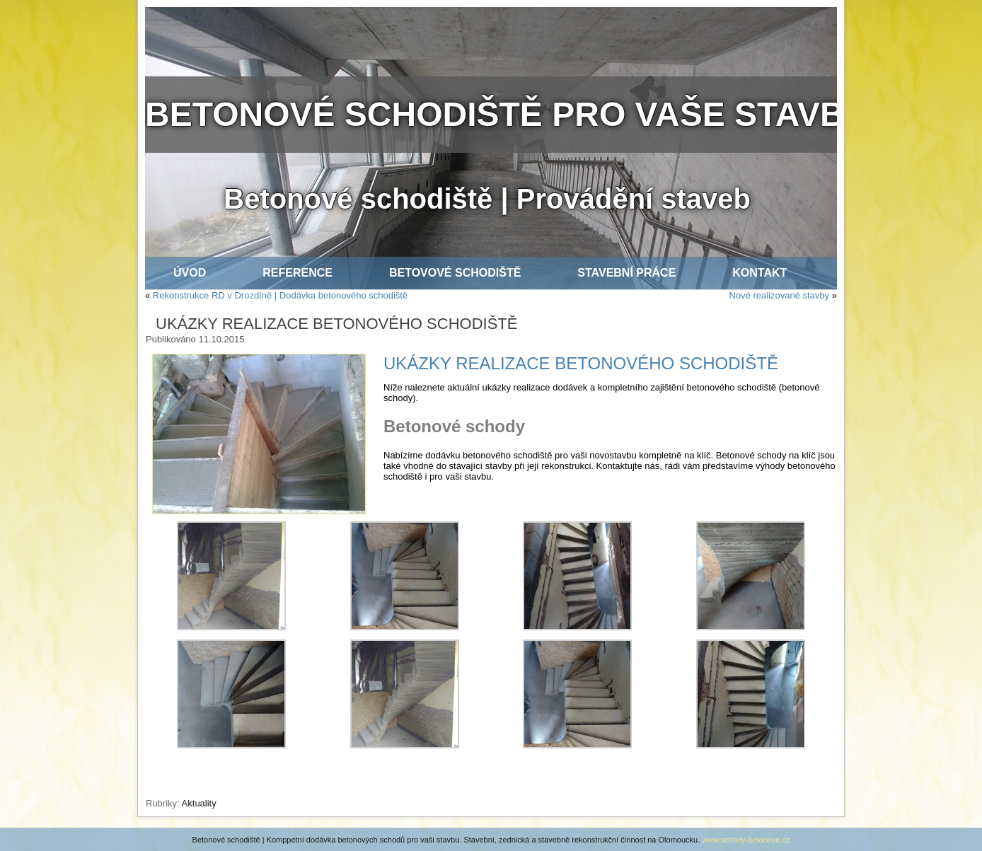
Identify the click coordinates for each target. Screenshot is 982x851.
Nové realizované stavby (779, 295)
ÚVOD (189, 273)
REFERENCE (297, 273)
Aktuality (199, 803)
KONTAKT (759, 273)
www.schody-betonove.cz (746, 839)
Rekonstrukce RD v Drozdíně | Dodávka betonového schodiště (280, 295)
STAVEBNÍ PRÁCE (626, 273)
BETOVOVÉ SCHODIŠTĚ (455, 273)
